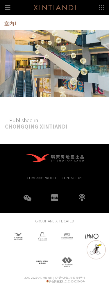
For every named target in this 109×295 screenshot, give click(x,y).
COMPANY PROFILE (42, 177)
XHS (54, 197)
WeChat (27, 201)
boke (82, 197)
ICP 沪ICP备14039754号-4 (69, 278)
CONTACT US (72, 177)
